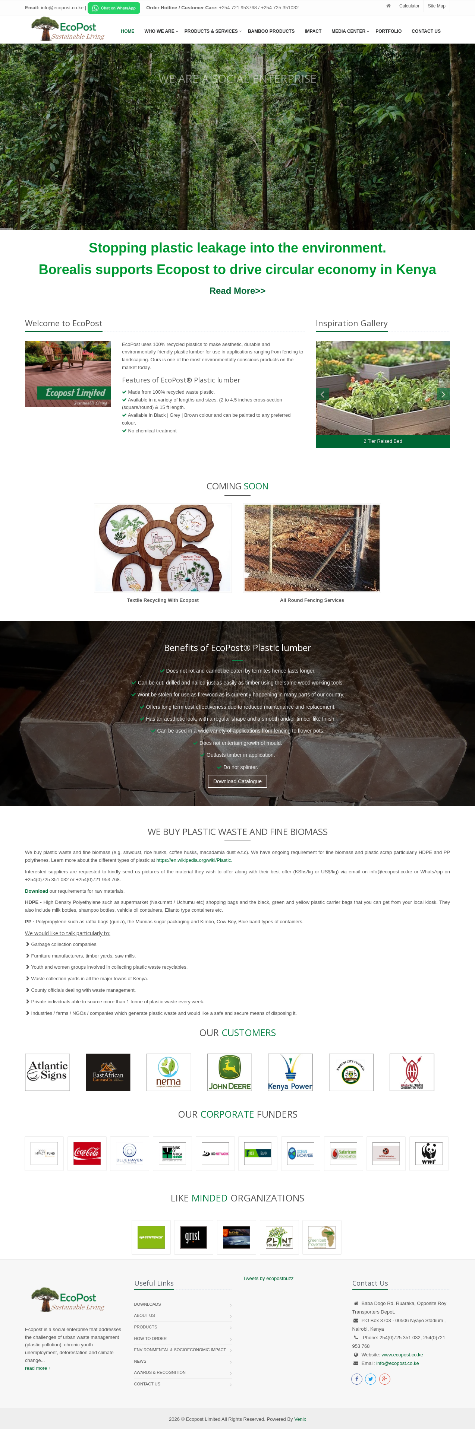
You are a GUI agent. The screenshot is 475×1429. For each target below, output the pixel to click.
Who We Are (159, 31)
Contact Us (426, 31)
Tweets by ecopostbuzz (268, 1278)
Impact (313, 31)
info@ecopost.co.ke (397, 1363)
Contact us (147, 1384)
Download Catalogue (237, 781)
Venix (300, 1419)
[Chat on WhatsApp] (114, 7)
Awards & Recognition (160, 1372)
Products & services (211, 31)
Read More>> (238, 291)
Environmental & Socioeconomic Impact (180, 1349)
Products (145, 1327)
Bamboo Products (271, 31)
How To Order (150, 1338)
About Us (144, 1315)
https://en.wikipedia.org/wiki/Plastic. (194, 860)
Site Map (437, 6)
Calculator (409, 6)
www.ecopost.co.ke (402, 1354)
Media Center (348, 31)
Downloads (147, 1304)
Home (128, 31)
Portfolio (388, 31)
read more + (38, 1368)
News (140, 1361)
